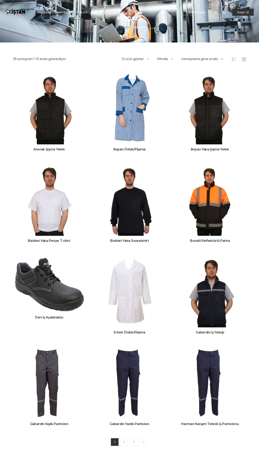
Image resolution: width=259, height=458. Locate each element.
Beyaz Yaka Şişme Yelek (210, 149)
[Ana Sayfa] (121, 27)
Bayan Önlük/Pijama (129, 149)
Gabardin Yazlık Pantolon (129, 424)
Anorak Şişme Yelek (49, 149)
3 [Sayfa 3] (134, 442)
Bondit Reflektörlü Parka (210, 241)
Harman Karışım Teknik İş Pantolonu (210, 424)
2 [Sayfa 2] (124, 442)
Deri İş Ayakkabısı (49, 317)
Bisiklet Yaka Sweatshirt (129, 241)
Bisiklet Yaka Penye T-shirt (49, 241)
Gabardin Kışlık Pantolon (49, 424)
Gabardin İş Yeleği (210, 332)
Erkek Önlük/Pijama (129, 332)
